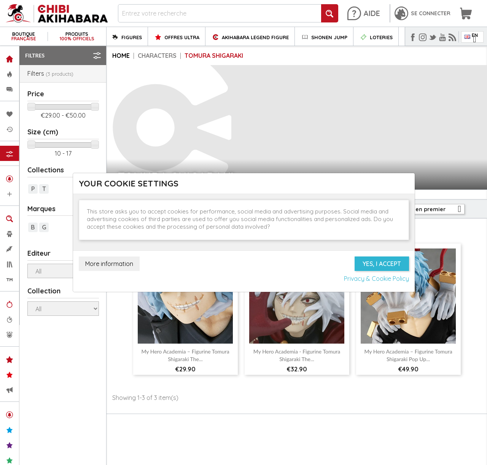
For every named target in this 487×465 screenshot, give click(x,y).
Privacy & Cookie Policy (376, 278)
